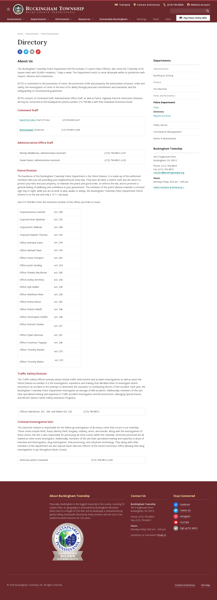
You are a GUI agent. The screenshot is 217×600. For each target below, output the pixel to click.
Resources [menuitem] (84, 19)
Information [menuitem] (62, 19)
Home (20, 33)
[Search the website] (187, 10)
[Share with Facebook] (20, 51)
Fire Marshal (160, 88)
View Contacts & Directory (167, 187)
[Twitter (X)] (175, 510)
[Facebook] (175, 504)
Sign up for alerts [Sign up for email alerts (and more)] (189, 528)
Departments (32, 33)
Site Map (205, 585)
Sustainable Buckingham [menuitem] (113, 19)
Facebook (185, 504)
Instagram (185, 516)
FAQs (156, 107)
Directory (158, 111)
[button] (8, 9)
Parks (168, 19)
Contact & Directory (148, 4)
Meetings (142, 19)
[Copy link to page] (38, 51)
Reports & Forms (162, 115)
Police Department (50, 33)
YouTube (184, 522)
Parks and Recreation (164, 95)
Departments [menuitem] (38, 19)
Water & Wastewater (164, 138)
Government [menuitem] (14, 19)
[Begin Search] (207, 10)
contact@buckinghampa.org (168, 172)
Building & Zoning (163, 75)
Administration (160, 68)
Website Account (200, 4)
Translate (124, 4)
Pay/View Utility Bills (193, 17)
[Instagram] (175, 516)
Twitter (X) (185, 510)
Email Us (161, 535)
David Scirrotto (27, 120)
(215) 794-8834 (175, 4)
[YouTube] (175, 522)
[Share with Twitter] (26, 51)
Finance (157, 82)
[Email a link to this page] (32, 51)
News (156, 19)
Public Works (160, 125)
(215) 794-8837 (166, 169)
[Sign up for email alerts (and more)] (175, 528)
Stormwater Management (167, 131)
